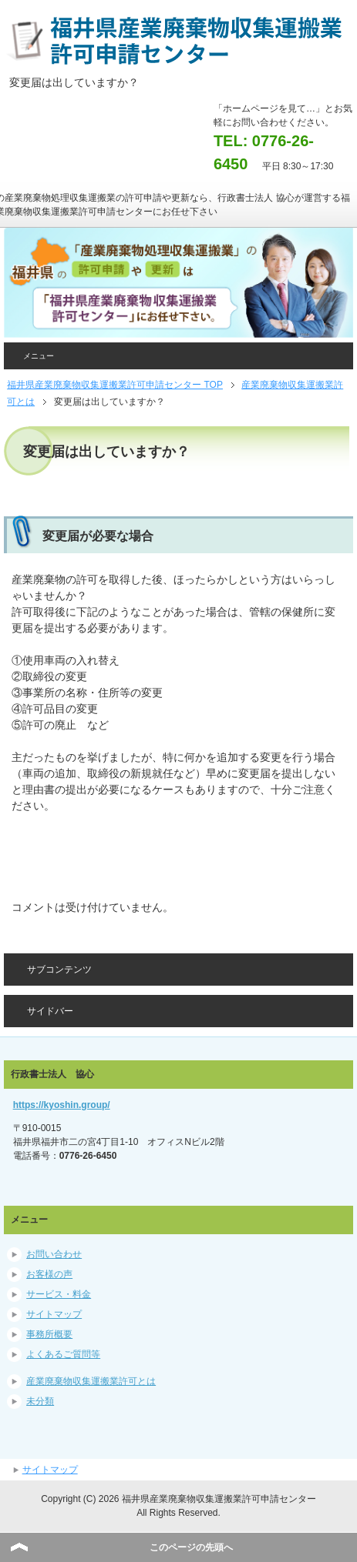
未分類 (40, 1401)
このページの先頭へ (191, 1547)
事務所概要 (49, 1334)
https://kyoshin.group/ (61, 1105)
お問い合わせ (54, 1254)
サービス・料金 (58, 1294)
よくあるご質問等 (63, 1354)
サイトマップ (54, 1314)
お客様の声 (49, 1274)
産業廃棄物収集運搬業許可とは (91, 1381)
